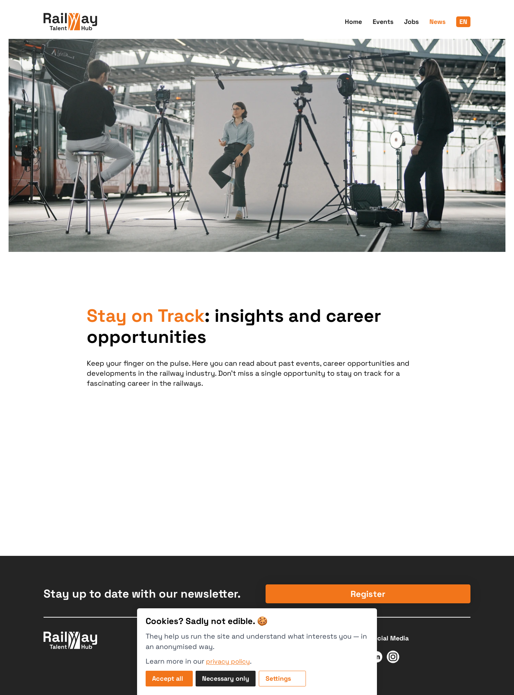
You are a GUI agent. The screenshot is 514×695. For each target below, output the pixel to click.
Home (353, 21)
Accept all (167, 678)
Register (368, 593)
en (463, 21)
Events (383, 21)
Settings (278, 678)
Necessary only (225, 678)
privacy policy (228, 661)
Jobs (411, 21)
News (437, 21)
